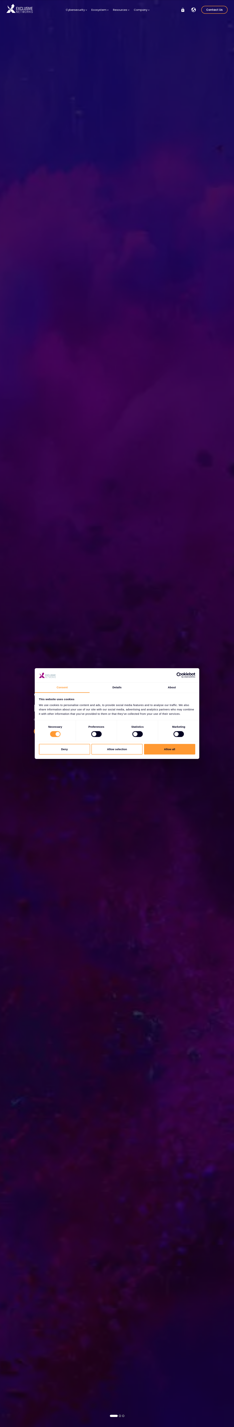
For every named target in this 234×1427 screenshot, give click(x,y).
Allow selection (117, 749)
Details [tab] (117, 687)
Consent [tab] (62, 687)
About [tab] (172, 687)
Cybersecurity (76, 10)
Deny (64, 749)
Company (142, 10)
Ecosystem (100, 10)
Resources (121, 10)
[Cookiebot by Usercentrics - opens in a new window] (179, 675)
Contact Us (214, 10)
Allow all (169, 749)
